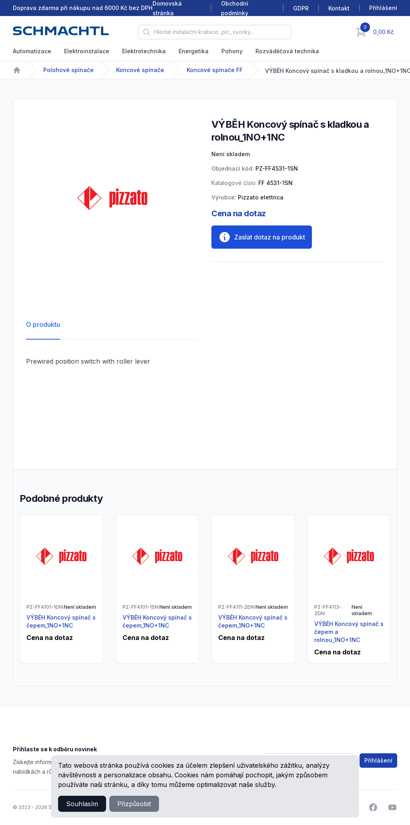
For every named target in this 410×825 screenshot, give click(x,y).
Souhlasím (82, 804)
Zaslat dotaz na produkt (261, 237)
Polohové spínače (68, 69)
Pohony (232, 51)
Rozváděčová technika (287, 51)
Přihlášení (378, 760)
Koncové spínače (140, 69)
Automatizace (32, 51)
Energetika (194, 51)
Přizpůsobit (134, 804)
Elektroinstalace (86, 51)
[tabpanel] (112, 198)
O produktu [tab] (43, 324)
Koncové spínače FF (215, 69)
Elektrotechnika (144, 51)
